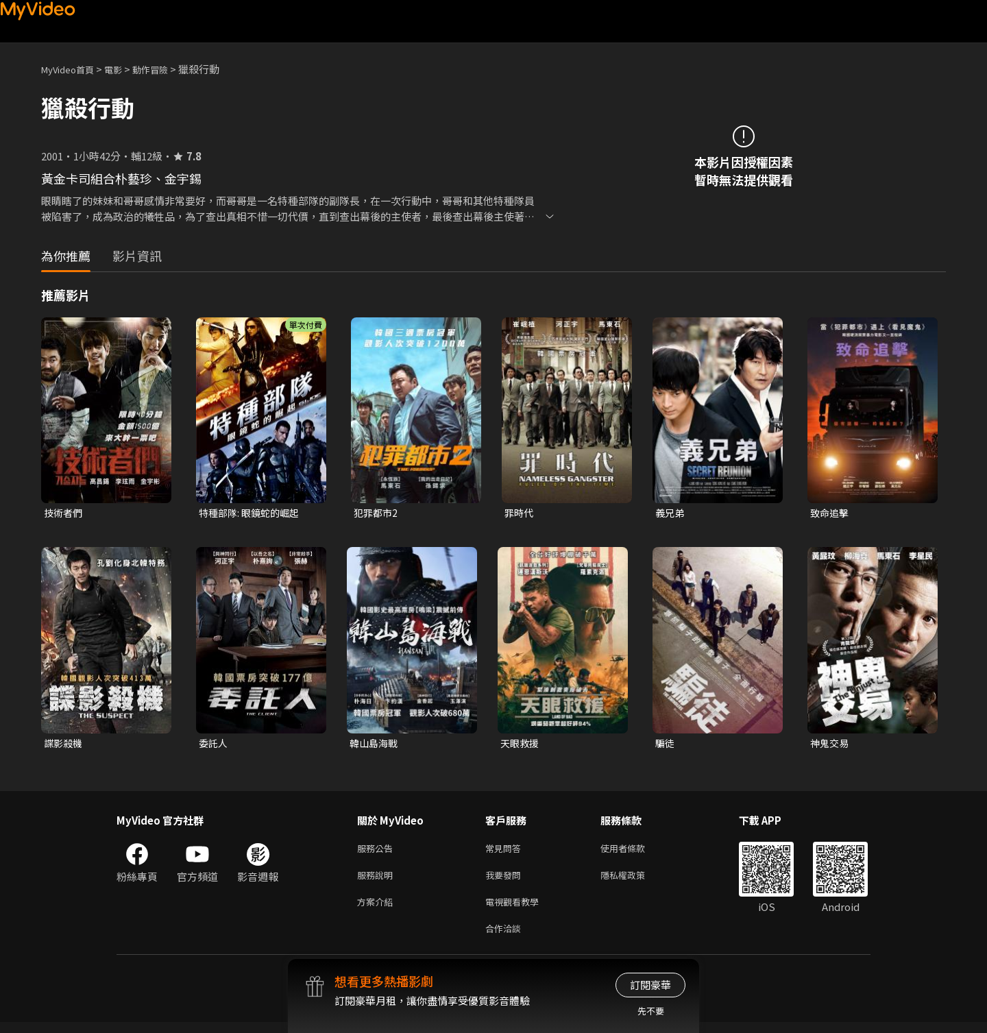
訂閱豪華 (650, 984)
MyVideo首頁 (72, 69)
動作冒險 (165, 69)
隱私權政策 (634, 880)
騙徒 (665, 745)
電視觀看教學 (516, 909)
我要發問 (505, 880)
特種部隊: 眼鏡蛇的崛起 (252, 513)
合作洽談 (505, 938)
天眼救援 (520, 745)
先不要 (650, 1010)
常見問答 (505, 851)
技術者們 (64, 513)
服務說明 (377, 880)
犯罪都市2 (377, 513)
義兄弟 (670, 513)
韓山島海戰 (375, 745)
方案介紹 (377, 909)
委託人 (214, 745)
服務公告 (377, 851)
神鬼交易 (830, 745)
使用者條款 (634, 851)
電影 (124, 69)
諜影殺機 (64, 745)
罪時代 (519, 513)
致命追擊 (830, 513)
